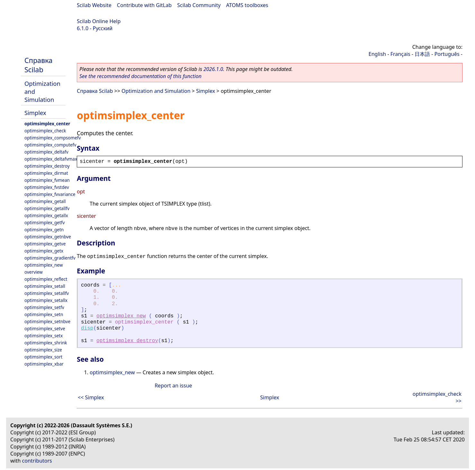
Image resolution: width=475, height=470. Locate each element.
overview (33, 272)
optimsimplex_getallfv (46, 208)
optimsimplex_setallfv (46, 293)
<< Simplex (91, 397)
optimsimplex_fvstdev (46, 187)
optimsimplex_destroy (47, 166)
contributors (37, 460)
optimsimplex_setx (43, 336)
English (377, 54)
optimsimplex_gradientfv (50, 258)
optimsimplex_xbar (44, 364)
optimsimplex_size (43, 350)
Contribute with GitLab (144, 5)
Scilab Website (94, 5)
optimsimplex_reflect (45, 279)
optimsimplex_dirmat (46, 173)
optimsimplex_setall (44, 286)
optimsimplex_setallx (45, 300)
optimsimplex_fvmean (47, 180)
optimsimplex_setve (44, 328)
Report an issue (173, 385)
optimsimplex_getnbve (47, 237)
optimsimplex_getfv (44, 222)
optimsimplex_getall (45, 201)
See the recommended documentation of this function (140, 76)
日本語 (422, 54)
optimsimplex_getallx (46, 215)
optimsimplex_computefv (50, 145)
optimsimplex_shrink (45, 343)
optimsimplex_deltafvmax (50, 159)
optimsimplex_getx (43, 251)
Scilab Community (198, 5)
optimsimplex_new (43, 265)
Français (400, 54)
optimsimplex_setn (43, 314)
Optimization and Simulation (156, 90)
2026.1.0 (213, 69)
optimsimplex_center (47, 123)
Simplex (35, 113)
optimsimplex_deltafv (46, 152)
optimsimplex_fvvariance (49, 194)
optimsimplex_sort (43, 357)
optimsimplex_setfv (44, 307)
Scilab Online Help (99, 21)
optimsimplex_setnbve (47, 321)
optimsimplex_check (45, 131)
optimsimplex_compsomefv (52, 138)
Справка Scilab (38, 65)
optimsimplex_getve (45, 244)
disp (87, 328)
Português (447, 54)
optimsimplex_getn (44, 229)
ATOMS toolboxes (247, 5)
